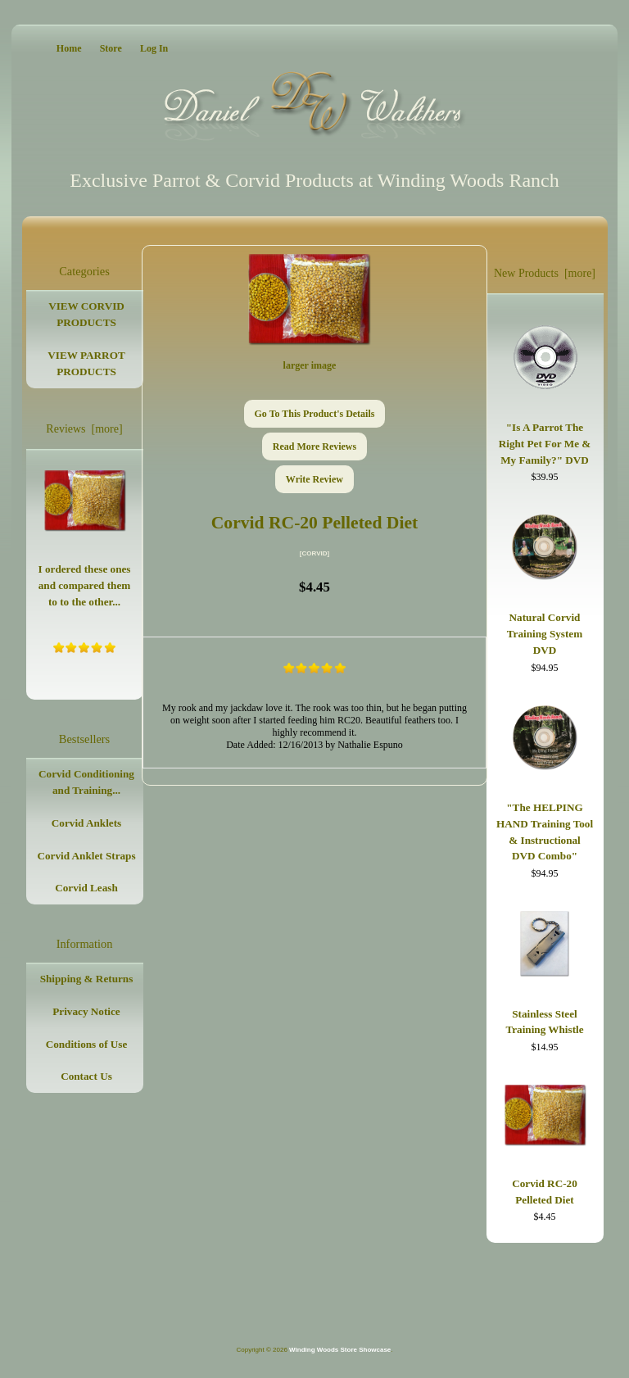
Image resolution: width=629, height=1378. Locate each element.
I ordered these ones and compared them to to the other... (84, 534)
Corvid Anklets (86, 823)
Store (111, 48)
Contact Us (86, 1076)
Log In (154, 48)
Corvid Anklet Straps (86, 856)
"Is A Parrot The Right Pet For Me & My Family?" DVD (545, 390)
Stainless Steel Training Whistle (544, 969)
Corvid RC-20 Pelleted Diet (545, 1141)
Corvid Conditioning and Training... (86, 782)
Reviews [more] (84, 429)
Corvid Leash (86, 888)
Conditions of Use (87, 1044)
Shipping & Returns (86, 978)
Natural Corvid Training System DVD (545, 580)
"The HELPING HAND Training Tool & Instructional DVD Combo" (544, 780)
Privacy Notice (86, 1011)
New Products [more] (544, 273)
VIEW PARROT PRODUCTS (86, 363)
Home (69, 48)
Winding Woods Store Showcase (340, 1349)
